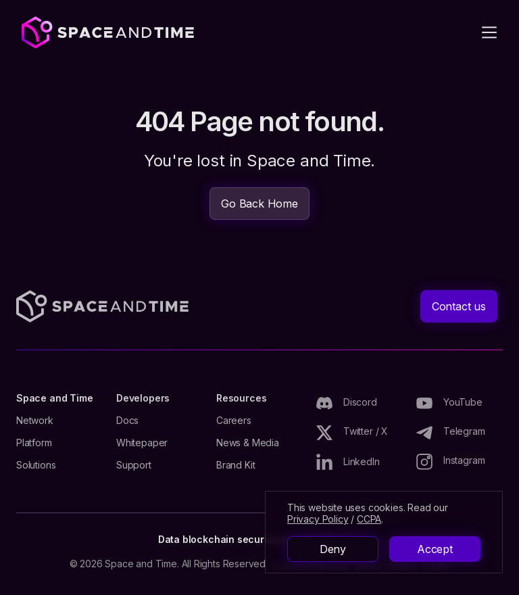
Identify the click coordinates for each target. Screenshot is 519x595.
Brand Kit (235, 465)
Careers (233, 420)
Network (34, 420)
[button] (489, 32)
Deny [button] (333, 549)
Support (133, 465)
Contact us (459, 306)
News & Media (247, 443)
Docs (127, 420)
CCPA (369, 519)
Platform (34, 443)
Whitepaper (142, 443)
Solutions (35, 465)
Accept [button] (435, 549)
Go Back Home (259, 203)
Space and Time (54, 398)
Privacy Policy (317, 519)
